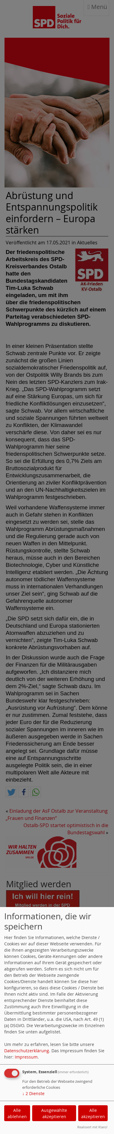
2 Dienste (33, 1093)
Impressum (26, 1057)
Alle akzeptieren (93, 1113)
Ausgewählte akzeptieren (54, 1113)
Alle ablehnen (17, 1113)
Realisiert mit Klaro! (92, 1127)
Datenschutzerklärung (26, 1050)
